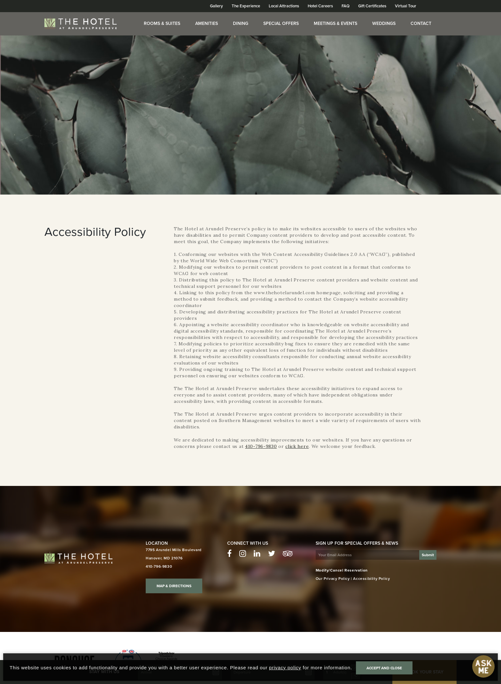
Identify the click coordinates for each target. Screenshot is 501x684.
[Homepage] (80, 22)
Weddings (384, 23)
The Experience (246, 6)
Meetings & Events (335, 23)
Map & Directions (174, 586)
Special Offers (281, 23)
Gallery (216, 6)
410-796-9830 (261, 446)
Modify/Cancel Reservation (342, 570)
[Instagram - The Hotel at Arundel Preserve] (242, 553)
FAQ (346, 6)
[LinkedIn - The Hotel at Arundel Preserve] (257, 553)
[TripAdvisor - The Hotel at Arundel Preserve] (288, 553)
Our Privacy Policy (333, 578)
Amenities (206, 23)
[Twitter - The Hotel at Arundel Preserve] (271, 553)
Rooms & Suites (162, 23)
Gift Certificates (372, 6)
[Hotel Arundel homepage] (78, 557)
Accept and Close (384, 668)
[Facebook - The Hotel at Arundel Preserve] (229, 553)
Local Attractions (284, 6)
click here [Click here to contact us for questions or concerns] (297, 446)
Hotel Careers (320, 6)
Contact (421, 23)
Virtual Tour (405, 6)
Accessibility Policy (371, 578)
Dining (240, 23)
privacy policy (285, 667)
